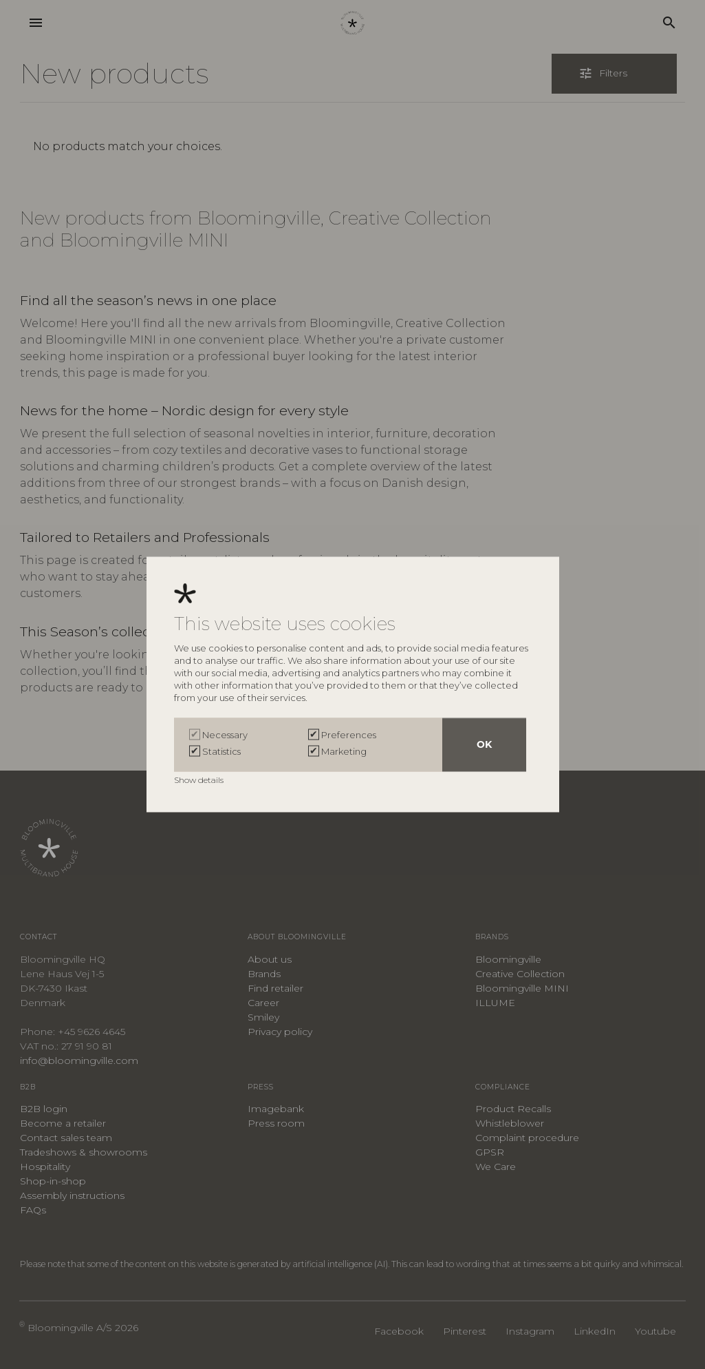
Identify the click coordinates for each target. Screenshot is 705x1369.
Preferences (348, 735)
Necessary (225, 735)
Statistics (221, 751)
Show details (200, 780)
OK (484, 745)
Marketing (344, 751)
